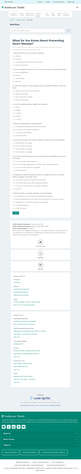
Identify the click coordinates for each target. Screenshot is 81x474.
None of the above (21, 65)
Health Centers (22, 14)
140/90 (17, 116)
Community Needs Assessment (56, 465)
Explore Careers (29, 452)
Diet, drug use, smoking (23, 97)
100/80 (17, 110)
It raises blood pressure (23, 132)
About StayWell (25, 405)
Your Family (47, 14)
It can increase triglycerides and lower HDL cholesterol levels (36, 164)
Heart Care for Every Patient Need (24, 305)
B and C (17, 81)
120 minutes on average (23, 149)
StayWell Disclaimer (55, 405)
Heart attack (19, 78)
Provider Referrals (58, 2)
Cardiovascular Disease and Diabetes (24, 321)
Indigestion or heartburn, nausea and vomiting (31, 202)
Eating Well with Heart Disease (23, 376)
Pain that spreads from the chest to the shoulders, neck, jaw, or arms (39, 199)
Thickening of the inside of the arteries (28, 62)
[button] (15, 213)
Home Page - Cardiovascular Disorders (25, 334)
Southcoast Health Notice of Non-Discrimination (29, 465)
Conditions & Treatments (14, 14)
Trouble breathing (21, 205)
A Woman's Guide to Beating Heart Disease (26, 350)
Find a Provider (10, 452)
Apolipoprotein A (18, 344)
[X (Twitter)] (9, 427)
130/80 (17, 113)
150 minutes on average (23, 152)
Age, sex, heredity (21, 94)
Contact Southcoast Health (53, 452)
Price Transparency (57, 462)
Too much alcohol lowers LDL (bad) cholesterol (31, 186)
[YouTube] (24, 427)
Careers (40, 2)
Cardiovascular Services (20, 292)
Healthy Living (59, 14)
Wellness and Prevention (21, 295)
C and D (17, 119)
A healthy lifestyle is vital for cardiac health (26, 302)
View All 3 (16, 337)
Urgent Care (71, 2)
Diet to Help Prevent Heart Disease (24, 324)
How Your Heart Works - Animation (24, 379)
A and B (17, 189)
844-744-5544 (8, 2)
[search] (37, 31)
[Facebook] (4, 427)
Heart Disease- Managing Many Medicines (26, 353)
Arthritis (17, 59)
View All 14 (16, 356)
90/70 (17, 107)
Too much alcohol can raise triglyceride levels (30, 183)
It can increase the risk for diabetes (27, 167)
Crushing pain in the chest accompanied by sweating (33, 196)
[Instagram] (19, 427)
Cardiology (16, 282)
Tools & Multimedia (66, 14)
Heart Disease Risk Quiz (20, 366)
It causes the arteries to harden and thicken (30, 126)
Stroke (17, 56)
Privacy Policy (44, 405)
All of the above (20, 135)
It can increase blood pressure (25, 161)
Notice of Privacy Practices (41, 462)
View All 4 (16, 369)
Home (12, 20)
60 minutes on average (23, 143)
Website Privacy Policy (23, 462)
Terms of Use (35, 405)
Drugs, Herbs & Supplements (30, 14)
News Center (53, 14)
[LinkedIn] (14, 427)
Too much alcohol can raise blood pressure (30, 180)
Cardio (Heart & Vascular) (21, 289)
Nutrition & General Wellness (38, 15)
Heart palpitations (21, 72)
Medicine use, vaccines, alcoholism (27, 91)
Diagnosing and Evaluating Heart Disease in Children (29, 331)
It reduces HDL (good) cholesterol (26, 129)
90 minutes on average (23, 146)
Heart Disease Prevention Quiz (22, 363)
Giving (47, 2)
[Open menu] (77, 7)
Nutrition (30, 20)
